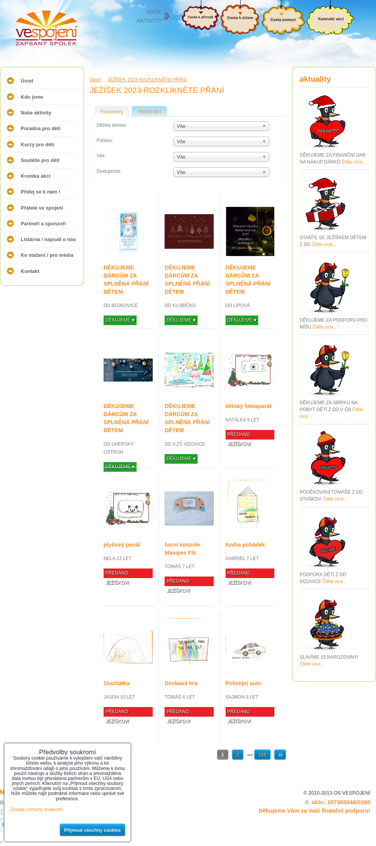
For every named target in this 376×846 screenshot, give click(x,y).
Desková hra (181, 683)
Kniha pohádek (245, 545)
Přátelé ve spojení (42, 208)
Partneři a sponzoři (43, 223)
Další (280, 755)
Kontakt (30, 271)
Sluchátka (117, 683)
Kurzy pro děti (37, 144)
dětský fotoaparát (249, 406)
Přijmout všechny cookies (92, 830)
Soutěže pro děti (40, 160)
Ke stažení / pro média (47, 255)
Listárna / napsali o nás (48, 239)
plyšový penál (122, 545)
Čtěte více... (353, 162)
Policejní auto (244, 683)
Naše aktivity (36, 113)
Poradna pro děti (40, 128)
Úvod (27, 81)
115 (262, 754)
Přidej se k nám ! (40, 192)
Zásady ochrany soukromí (36, 809)
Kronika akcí (35, 176)
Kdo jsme (32, 97)
